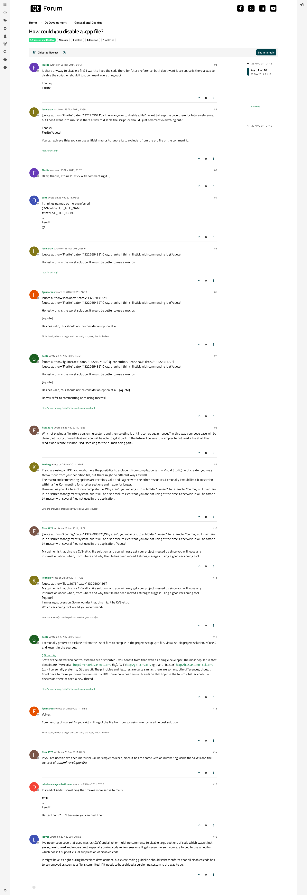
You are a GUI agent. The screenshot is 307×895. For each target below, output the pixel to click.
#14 (215, 752)
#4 (215, 197)
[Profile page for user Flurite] (34, 67)
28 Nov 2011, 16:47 (72, 464)
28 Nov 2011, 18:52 (76, 708)
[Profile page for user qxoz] (34, 200)
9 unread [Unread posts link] (255, 106)
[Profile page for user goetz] (34, 358)
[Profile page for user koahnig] (34, 467)
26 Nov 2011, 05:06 (68, 197)
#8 (215, 427)
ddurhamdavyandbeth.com (57, 784)
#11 (215, 578)
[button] (5, 890)
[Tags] (5, 20)
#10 (215, 528)
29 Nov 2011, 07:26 (93, 784)
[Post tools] (213, 98)
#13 (215, 708)
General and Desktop (42, 40)
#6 (215, 292)
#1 (215, 65)
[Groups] (5, 44)
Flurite (45, 65)
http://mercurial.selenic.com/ (92, 664)
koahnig (46, 464)
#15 (215, 784)
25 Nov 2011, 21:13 (71, 65)
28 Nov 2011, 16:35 (74, 427)
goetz (45, 356)
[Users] (5, 36)
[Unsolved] (5, 67)
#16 (215, 837)
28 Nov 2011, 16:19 (76, 292)
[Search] (5, 52)
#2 (215, 109)
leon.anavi (47, 109)
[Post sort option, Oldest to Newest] (45, 52)
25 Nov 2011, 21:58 (75, 109)
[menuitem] (301, 5)
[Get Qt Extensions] (5, 59)
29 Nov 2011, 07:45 (70, 837)
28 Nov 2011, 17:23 (72, 578)
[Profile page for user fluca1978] (34, 430)
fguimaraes (48, 292)
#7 (215, 356)
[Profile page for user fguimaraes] (34, 294)
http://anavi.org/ (50, 150)
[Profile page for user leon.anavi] (34, 112)
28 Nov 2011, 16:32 (70, 356)
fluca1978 (47, 427)
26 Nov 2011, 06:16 (75, 248)
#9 (215, 464)
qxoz (44, 197)
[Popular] (5, 28)
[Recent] (5, 12)
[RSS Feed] (64, 52)
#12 (215, 637)
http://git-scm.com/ (139, 664)
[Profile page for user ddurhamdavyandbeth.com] (34, 787)
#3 (215, 170)
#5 (215, 248)
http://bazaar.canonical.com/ (194, 664)
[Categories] (5, 5)
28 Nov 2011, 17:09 (74, 528)
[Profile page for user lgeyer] (34, 839)
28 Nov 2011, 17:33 (70, 637)
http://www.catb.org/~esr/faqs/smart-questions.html (68, 408)
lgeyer (45, 837)
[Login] (301, 5)
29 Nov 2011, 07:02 (74, 752)
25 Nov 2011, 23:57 (71, 170)
